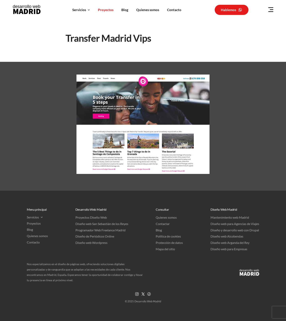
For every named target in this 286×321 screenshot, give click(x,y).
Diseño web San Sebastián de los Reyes (101, 224)
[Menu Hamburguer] (270, 9)
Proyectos (105, 10)
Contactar (163, 224)
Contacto (174, 10)
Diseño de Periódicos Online (94, 236)
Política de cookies (168, 236)
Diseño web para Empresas (229, 249)
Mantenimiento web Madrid (230, 217)
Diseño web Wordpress (91, 242)
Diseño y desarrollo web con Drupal (235, 230)
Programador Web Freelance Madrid (100, 230)
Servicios (81, 10)
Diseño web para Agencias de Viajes (235, 224)
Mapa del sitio (165, 249)
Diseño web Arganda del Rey (230, 242)
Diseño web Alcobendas (227, 236)
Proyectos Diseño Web (91, 217)
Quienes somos (147, 10)
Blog (124, 10)
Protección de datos (169, 242)
